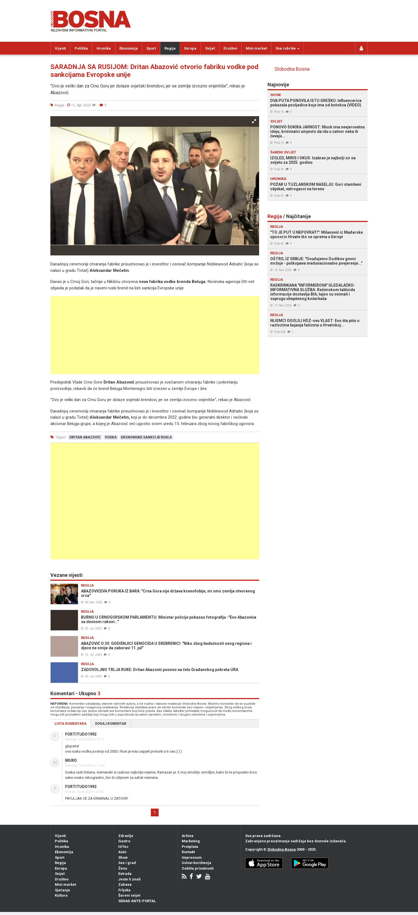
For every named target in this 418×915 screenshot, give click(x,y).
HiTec (123, 847)
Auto (122, 852)
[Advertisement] (155, 335)
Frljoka (124, 890)
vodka (111, 437)
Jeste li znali (129, 879)
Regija (170, 48)
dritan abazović (85, 437)
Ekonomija (128, 48)
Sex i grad (127, 863)
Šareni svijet (129, 895)
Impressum (192, 857)
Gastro (124, 841)
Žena (122, 868)
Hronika (104, 48)
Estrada (125, 874)
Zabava (125, 884)
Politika (81, 48)
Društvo (230, 48)
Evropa (190, 48)
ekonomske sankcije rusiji (146, 437)
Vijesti (60, 48)
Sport (151, 48)
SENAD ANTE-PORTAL (137, 901)
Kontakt (188, 852)
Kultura (61, 895)
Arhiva (187, 836)
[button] (254, 121)
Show (123, 857)
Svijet (210, 48)
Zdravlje (125, 836)
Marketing (191, 841)
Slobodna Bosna (291, 69)
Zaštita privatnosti (198, 868)
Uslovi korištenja (196, 863)
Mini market (256, 48)
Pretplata (190, 847)
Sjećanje (62, 890)
